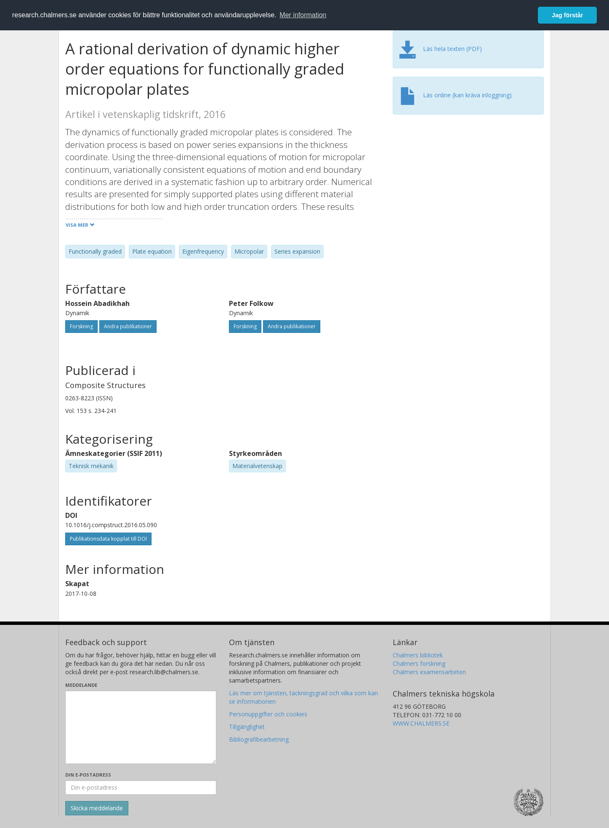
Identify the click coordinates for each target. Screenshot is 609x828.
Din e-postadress (88, 775)
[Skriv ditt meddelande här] (140, 727)
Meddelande (81, 685)
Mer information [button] (302, 15)
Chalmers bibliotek (418, 655)
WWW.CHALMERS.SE (421, 723)
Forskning (81, 326)
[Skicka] (96, 808)
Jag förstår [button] (567, 15)
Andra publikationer (128, 326)
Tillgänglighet (247, 727)
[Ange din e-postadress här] (140, 787)
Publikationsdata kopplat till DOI (108, 538)
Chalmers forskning (419, 663)
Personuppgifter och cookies (268, 714)
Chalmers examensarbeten (429, 672)
